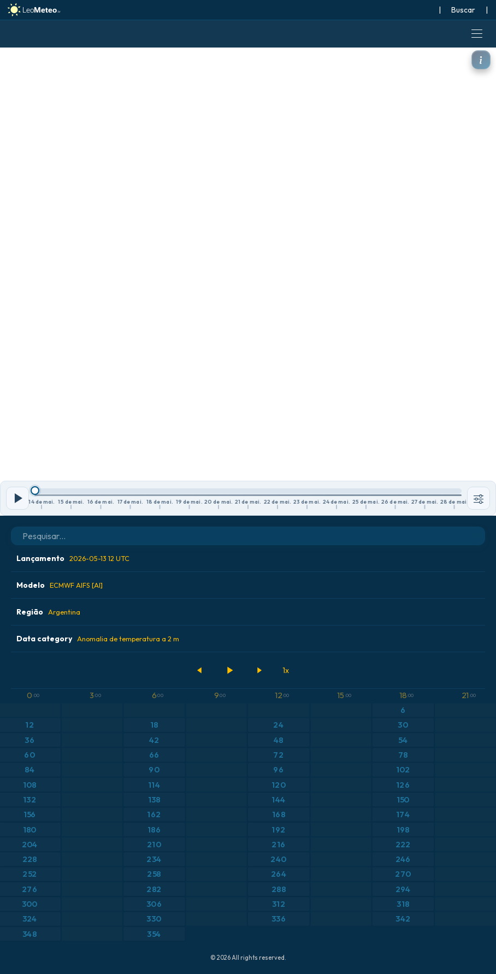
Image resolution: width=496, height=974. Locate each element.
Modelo (59, 585)
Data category (97, 639)
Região (48, 612)
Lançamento (72, 558)
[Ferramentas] (478, 498)
